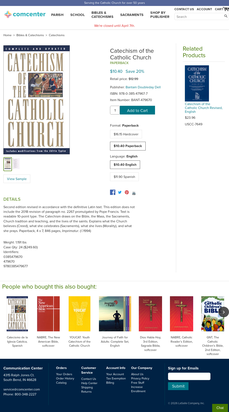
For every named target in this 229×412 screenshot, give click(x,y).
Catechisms (57, 35)
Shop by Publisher (159, 14)
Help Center (89, 383)
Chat (220, 408)
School (77, 14)
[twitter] (119, 192)
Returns (86, 391)
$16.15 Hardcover (126, 134)
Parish (57, 14)
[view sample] (16, 164)
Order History (65, 378)
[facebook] (112, 192)
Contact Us (184, 9)
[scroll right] (223, 312)
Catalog (61, 382)
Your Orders (64, 374)
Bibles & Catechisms (102, 14)
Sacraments (131, 14)
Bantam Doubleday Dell (143, 87)
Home (7, 35)
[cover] (7, 164)
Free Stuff (137, 382)
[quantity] (115, 110)
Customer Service (88, 370)
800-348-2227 (25, 394)
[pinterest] (126, 192)
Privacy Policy (140, 378)
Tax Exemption (116, 378)
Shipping (87, 387)
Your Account (115, 374)
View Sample (17, 178)
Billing (110, 382)
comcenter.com (24, 13)
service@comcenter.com (21, 389)
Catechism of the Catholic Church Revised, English (204, 108)
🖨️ (134, 193)
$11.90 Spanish (124, 176)
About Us (137, 374)
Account (204, 9)
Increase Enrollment (138, 389)
